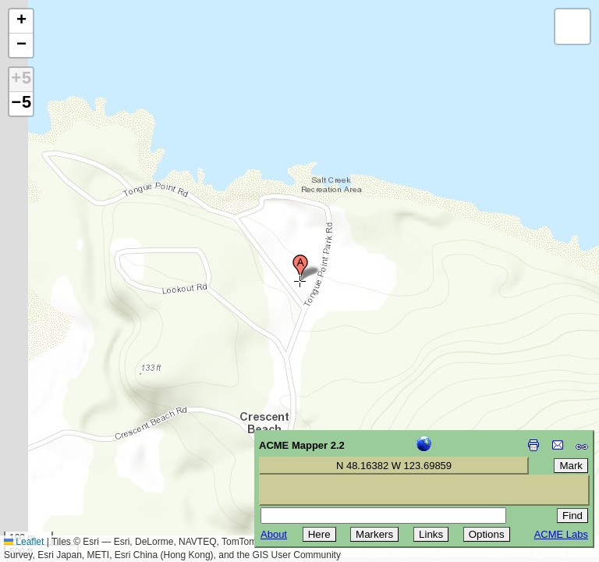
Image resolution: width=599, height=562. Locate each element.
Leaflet (24, 541)
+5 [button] (21, 79)
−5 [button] (21, 104)
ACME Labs (561, 534)
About (274, 534)
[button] (300, 267)
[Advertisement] (83, 451)
